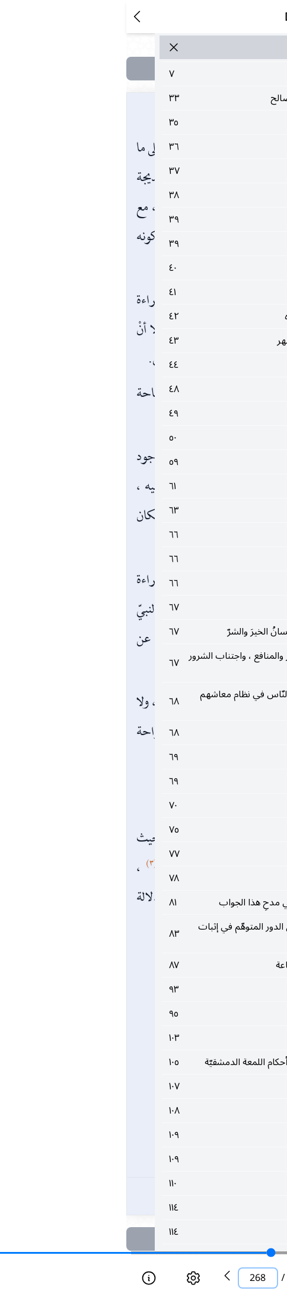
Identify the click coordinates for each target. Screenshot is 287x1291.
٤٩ (160, 413)
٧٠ (160, 805)
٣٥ (160, 122)
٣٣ (160, 98)
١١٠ (160, 1197)
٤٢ (160, 316)
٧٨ (160, 878)
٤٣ (160, 341)
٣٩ (160, 219)
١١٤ (160, 1222)
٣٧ (160, 171)
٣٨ (160, 195)
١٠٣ (160, 1038)
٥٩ (160, 462)
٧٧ (160, 854)
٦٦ (160, 535)
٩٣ (160, 989)
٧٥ (160, 830)
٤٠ (160, 268)
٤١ (160, 292)
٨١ (160, 902)
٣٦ (160, 147)
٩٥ (160, 1014)
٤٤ (160, 365)
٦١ (160, 486)
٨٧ (160, 965)
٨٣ (160, 934)
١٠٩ (160, 1149)
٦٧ (160, 607)
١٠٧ (160, 1100)
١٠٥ (160, 1069)
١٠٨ (160, 1125)
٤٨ (160, 389)
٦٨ (160, 701)
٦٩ (160, 757)
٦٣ (160, 510)
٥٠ (160, 438)
